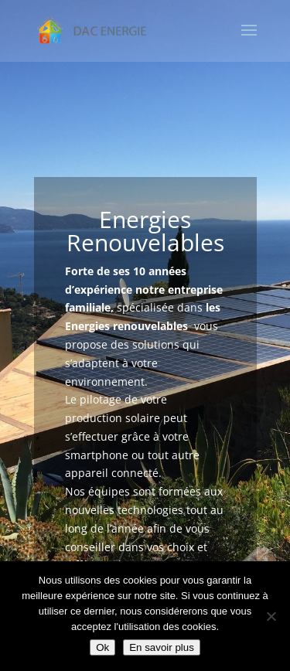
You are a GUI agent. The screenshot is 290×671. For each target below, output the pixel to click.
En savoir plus (161, 647)
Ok (102, 647)
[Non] (270, 616)
